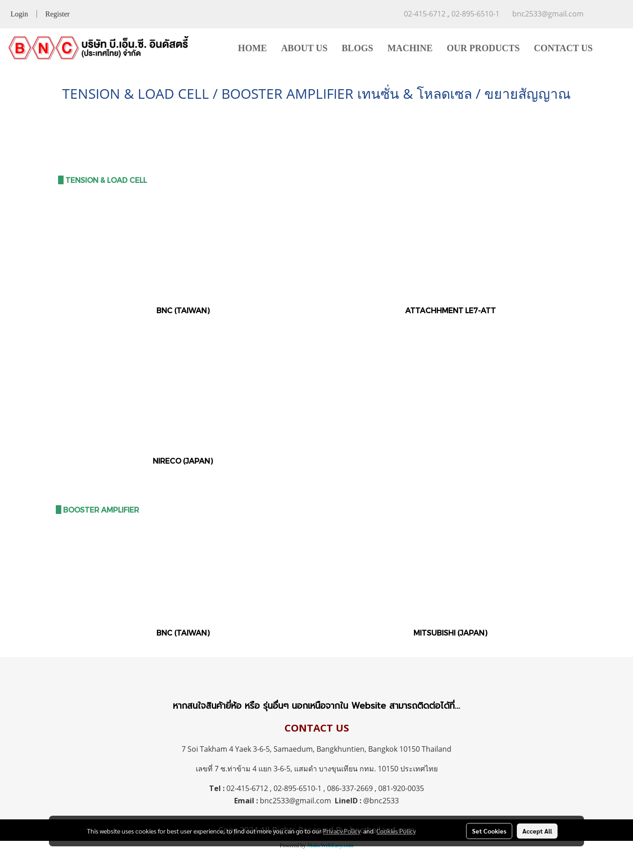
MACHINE (410, 48)
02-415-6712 (247, 788)
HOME (252, 48)
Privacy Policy (341, 831)
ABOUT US (304, 48)
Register (57, 14)
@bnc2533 (381, 801)
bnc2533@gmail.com (295, 801)
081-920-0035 (401, 788)
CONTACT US (563, 48)
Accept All (537, 831)
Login (19, 14)
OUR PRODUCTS (483, 48)
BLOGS (357, 48)
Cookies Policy (396, 831)
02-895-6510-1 (298, 788)
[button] (613, 48)
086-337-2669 (350, 788)
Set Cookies (489, 831)
